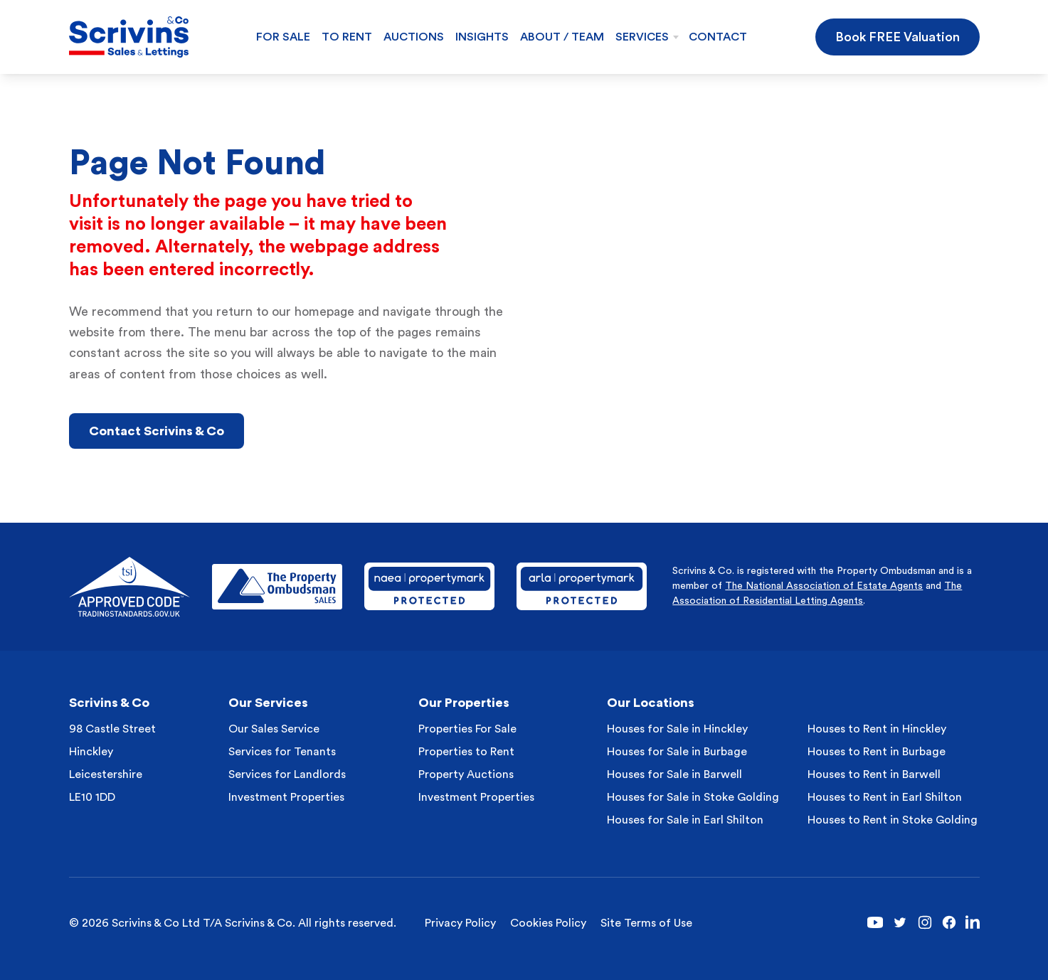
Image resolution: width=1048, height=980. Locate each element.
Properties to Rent (466, 751)
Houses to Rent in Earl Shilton (885, 797)
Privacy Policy (460, 923)
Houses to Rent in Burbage (877, 751)
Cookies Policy (548, 923)
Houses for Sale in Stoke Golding (693, 797)
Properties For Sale (467, 729)
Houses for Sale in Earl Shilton (685, 820)
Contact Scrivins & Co (156, 431)
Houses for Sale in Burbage (677, 751)
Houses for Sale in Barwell (674, 774)
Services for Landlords (287, 774)
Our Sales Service (273, 729)
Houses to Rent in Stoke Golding (893, 820)
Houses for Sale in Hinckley (677, 729)
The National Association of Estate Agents (824, 586)
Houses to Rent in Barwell (874, 774)
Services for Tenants (282, 751)
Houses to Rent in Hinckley (877, 729)
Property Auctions (466, 774)
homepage (324, 311)
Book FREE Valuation (897, 37)
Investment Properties (286, 797)
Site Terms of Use (646, 923)
